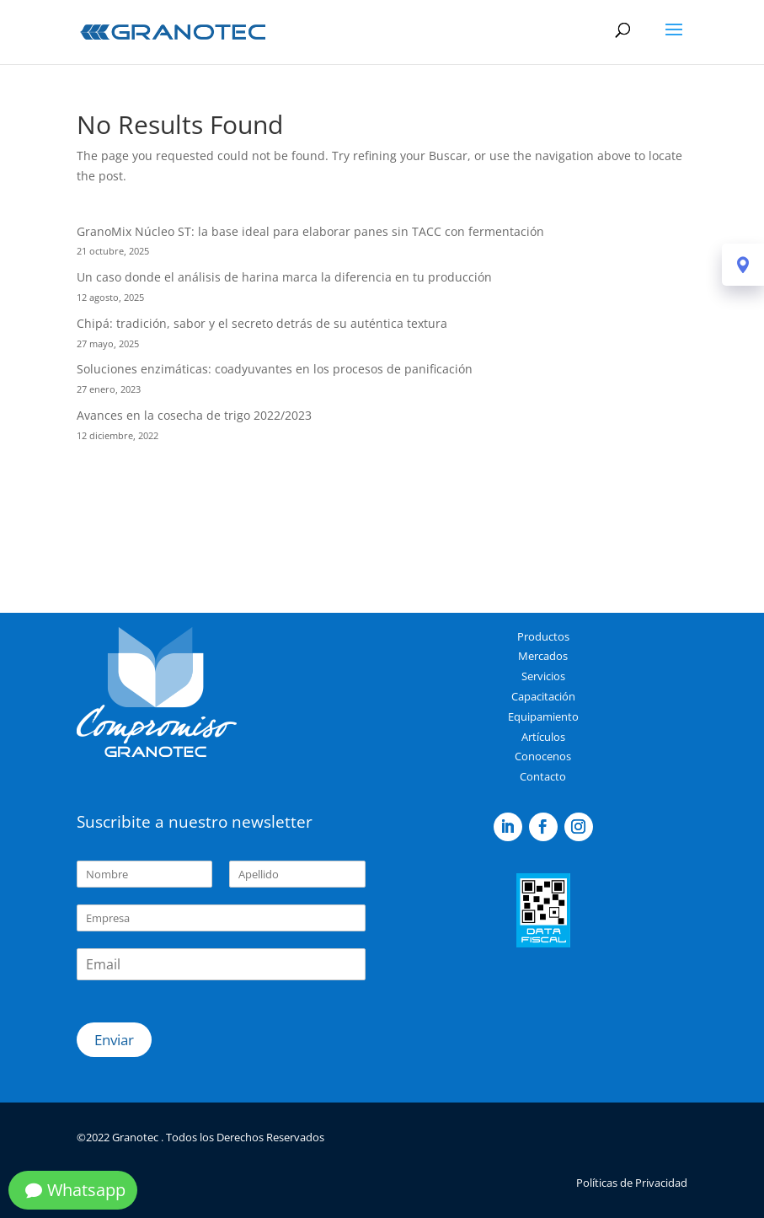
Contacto (543, 776)
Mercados (543, 655)
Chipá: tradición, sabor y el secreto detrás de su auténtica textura (262, 323)
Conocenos (543, 756)
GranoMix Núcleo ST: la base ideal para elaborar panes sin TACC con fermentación (310, 231)
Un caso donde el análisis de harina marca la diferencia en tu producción (284, 277)
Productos (543, 636)
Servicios (543, 676)
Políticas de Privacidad (631, 1182)
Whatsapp (86, 1189)
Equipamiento (543, 716)
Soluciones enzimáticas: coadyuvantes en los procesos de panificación (275, 369)
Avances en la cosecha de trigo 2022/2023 (194, 415)
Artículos (543, 736)
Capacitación (543, 696)
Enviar (114, 1039)
